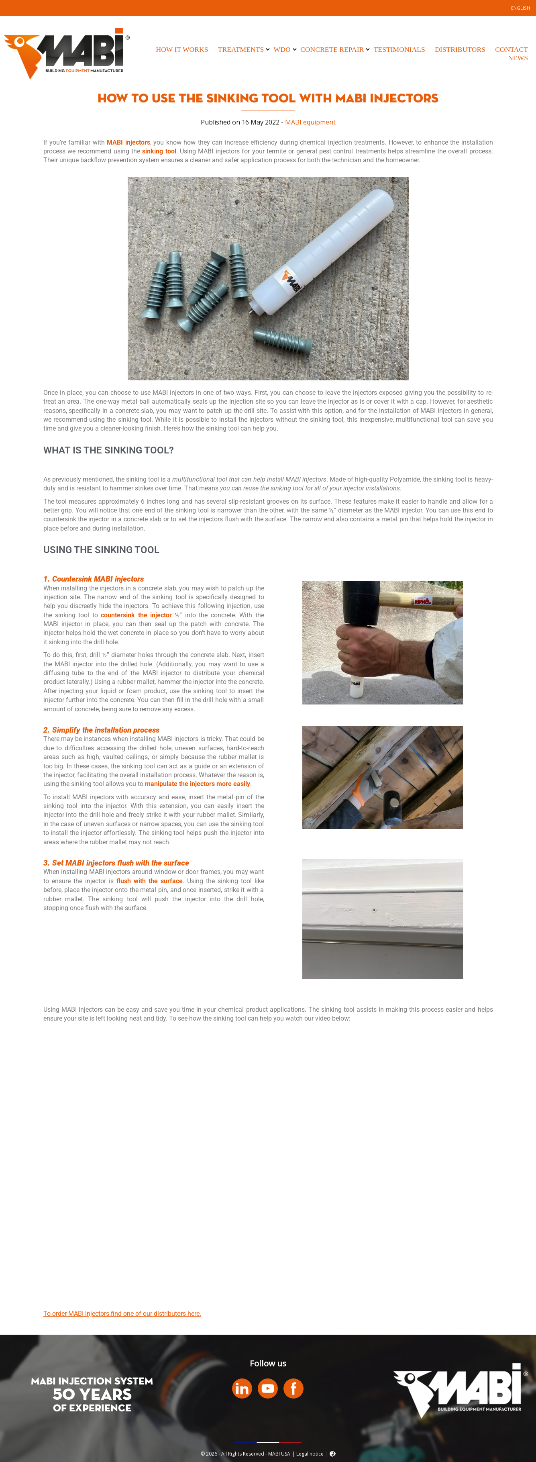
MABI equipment (310, 122)
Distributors (460, 49)
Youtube (268, 1388)
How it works (182, 49)
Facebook (293, 1388)
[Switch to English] (520, 8)
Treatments (241, 49)
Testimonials (399, 49)
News (518, 58)
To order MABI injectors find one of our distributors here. (122, 1313)
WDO (282, 49)
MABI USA (67, 53)
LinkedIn (242, 1388)
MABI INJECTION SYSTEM (92, 1381)
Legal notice (310, 1453)
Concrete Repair (332, 49)
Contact (511, 49)
